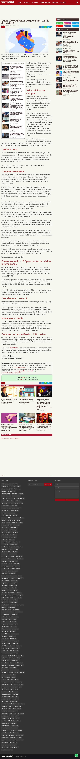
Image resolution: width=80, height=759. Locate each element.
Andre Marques (5, 597)
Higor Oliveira (5, 508)
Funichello (18, 646)
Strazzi (18, 486)
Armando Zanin (18, 597)
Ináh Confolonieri (15, 660)
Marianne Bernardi (6, 696)
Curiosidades (5, 486)
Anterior (4, 476)
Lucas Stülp (20, 684)
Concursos (4, 491)
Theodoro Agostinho (6, 532)
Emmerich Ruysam (6, 633)
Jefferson (19, 508)
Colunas (3, 612)
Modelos (9, 496)
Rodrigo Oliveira (15, 725)
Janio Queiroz (5, 546)
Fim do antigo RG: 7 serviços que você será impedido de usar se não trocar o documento (70, 92)
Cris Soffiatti (18, 501)
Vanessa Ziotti (5, 745)
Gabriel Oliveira (15, 542)
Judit (18, 525)
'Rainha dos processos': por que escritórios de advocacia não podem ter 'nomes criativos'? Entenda (9, 400)
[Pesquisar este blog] (36, 484)
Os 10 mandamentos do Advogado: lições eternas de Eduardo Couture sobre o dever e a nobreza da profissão (16, 69)
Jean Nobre (11, 665)
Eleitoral (3, 488)
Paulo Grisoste (14, 711)
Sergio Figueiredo (14, 733)
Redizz (18, 720)
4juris (9, 595)
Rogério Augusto (5, 728)
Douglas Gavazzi (5, 624)
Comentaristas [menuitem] (45, 2)
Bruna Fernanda (5, 604)
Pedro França (13, 713)
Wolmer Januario (5, 505)
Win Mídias (14, 551)
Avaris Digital (4, 602)
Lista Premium (18, 682)
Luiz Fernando (5, 527)
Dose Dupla (4, 561)
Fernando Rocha (14, 641)
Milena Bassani (13, 530)
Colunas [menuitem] (26, 2)
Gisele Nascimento (14, 650)
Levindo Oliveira (5, 682)
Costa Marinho (14, 614)
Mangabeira (4, 503)
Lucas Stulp (13, 684)
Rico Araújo (13, 723)
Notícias (3, 484)
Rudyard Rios (11, 592)
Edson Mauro (13, 626)
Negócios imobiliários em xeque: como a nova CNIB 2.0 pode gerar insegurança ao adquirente (17, 83)
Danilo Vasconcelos (14, 617)
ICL (22, 655)
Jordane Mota (5, 667)
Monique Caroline (11, 520)
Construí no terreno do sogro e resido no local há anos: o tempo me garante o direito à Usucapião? (26, 400)
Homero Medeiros (12, 655)
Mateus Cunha (15, 696)
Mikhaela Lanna (13, 701)
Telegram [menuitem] (35, 2)
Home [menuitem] (19, 2)
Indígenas (18, 658)
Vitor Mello (15, 532)
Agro (12, 501)
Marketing (14, 493)
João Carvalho (13, 667)
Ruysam (20, 730)
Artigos (3, 27)
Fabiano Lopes (11, 517)
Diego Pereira (13, 621)
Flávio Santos (12, 646)
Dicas (14, 486)
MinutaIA (13, 578)
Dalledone (21, 493)
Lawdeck (13, 677)
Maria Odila (15, 694)
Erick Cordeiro (12, 636)
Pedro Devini (14, 580)
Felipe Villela (16, 563)
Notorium (11, 503)
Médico (18, 520)
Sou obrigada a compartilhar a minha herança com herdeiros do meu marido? (71, 73)
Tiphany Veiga (13, 740)
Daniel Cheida (5, 617)
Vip (10, 486)
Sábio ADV (12, 737)
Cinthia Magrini (13, 537)
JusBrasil (3, 520)
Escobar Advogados (6, 542)
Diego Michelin (5, 621)
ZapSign (10, 749)
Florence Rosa (15, 643)
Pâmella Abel (11, 718)
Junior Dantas (5, 672)
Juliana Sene (4, 573)
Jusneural (22, 672)
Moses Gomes (5, 704)
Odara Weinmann (5, 580)
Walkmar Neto (5, 534)
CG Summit (4, 607)
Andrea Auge (14, 505)
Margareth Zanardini (6, 694)
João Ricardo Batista (13, 571)
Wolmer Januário (14, 747)
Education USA (5, 631)
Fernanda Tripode (16, 496)
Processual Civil (15, 716)
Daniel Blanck (5, 539)
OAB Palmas (4, 706)
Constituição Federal (19, 367)
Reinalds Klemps (15, 510)
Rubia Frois (4, 592)
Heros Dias (4, 655)
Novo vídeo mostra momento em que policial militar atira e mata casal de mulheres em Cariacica (16, 76)
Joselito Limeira (20, 517)
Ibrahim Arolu (5, 658)
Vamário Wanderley (6, 551)
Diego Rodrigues (18, 503)
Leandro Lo (12, 508)
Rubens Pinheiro (12, 730)
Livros (13, 498)
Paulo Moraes (5, 713)
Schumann (4, 513)
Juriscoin (8, 498)
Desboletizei (4, 619)
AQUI (23, 377)
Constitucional (18, 612)
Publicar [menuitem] (55, 2)
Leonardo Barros (14, 679)
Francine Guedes (15, 566)
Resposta (14, 588)
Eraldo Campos (15, 633)
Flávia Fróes (4, 646)
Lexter (12, 682)
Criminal (10, 491)
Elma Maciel (12, 631)
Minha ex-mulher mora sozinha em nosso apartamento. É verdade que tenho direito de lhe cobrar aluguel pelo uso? (9, 427)
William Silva (14, 522)
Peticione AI (4, 549)
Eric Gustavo (4, 636)
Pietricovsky (11, 549)
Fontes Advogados (6, 566)
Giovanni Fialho (5, 650)
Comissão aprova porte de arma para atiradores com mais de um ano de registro (70, 79)
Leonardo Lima (5, 575)
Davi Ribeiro (20, 559)
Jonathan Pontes (19, 665)
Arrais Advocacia (5, 600)
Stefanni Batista (5, 737)
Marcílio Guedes (20, 498)
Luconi (20, 575)
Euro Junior (4, 517)
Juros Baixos (14, 348)
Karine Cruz (12, 675)
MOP (21, 687)
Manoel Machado (13, 527)
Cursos (3, 496)
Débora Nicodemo (13, 561)
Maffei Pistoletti (5, 689)
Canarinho (4, 559)
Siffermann (18, 592)
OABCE (10, 706)
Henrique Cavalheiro (15, 568)
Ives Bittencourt (18, 662)
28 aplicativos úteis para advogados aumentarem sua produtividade (16, 113)
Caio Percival (19, 556)
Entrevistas (15, 515)
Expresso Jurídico (5, 641)
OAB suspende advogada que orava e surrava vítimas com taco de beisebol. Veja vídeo (71, 66)
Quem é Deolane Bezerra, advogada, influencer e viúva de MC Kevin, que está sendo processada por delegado (17, 127)
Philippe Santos (5, 583)
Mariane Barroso (5, 578)
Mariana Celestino (18, 546)
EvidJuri (10, 563)
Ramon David (5, 585)
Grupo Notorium (13, 653)
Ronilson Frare (14, 728)
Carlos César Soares (6, 609)
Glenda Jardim (5, 653)
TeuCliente (19, 737)
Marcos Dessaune (13, 691)
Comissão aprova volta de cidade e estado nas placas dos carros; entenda (17, 134)
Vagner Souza (5, 742)
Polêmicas (14, 484)
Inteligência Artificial (6, 493)
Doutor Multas (14, 624)
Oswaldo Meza (17, 706)
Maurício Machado (14, 699)
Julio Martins (9, 488)
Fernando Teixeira (6, 643)
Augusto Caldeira (5, 556)
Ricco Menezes (5, 590)
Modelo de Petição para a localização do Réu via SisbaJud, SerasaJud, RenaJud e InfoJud (16, 119)
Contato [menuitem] (63, 2)
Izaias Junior (4, 665)
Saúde (3, 501)
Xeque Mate (4, 749)
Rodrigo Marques (5, 725)
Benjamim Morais (13, 602)
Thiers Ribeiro (5, 740)
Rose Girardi (4, 730)
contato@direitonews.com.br (11, 373)
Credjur (20, 522)
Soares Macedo (19, 735)
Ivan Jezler (11, 662)
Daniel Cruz (12, 539)
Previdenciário (13, 583)
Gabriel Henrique (5, 648)
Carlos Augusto (11, 607)
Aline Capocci (5, 554)
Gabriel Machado (15, 648)
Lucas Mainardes (5, 684)
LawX (11, 546)
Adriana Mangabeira (6, 515)
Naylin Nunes (21, 704)
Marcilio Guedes (14, 689)
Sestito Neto (4, 735)
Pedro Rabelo (21, 713)
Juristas (11, 672)
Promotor (4, 718)
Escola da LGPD (5, 638)
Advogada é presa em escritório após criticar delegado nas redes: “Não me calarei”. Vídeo (16, 90)
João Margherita (5, 670)
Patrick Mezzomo (5, 711)
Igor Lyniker (4, 571)
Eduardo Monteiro (14, 629)
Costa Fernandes (5, 614)
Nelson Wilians (20, 578)
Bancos (12, 556)
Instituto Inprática (5, 660)
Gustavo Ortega (5, 568)
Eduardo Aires (5, 629)
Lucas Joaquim (13, 575)
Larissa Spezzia (12, 573)
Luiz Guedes (4, 687)
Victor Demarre (13, 745)
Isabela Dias (4, 662)
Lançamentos (17, 488)
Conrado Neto (10, 612)
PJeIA (10, 708)
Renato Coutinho (5, 723)
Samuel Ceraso (5, 733)
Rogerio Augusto (13, 590)
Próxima (50, 476)
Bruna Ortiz (13, 604)
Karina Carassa (5, 675)
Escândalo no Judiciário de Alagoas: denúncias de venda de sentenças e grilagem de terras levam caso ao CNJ (16, 98)
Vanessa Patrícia (13, 742)
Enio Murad (4, 563)
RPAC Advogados (5, 510)
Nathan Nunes (13, 704)
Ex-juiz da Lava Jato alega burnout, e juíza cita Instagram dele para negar (70, 85)
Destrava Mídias (12, 619)
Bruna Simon (20, 604)
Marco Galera (5, 530)
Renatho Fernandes (6, 588)
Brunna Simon (5, 537)
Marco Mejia (4, 691)
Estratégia (4, 525)
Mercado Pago (5, 701)
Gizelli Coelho (5, 544)
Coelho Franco (15, 609)
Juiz (11, 670)
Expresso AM (13, 638)
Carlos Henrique (11, 559)
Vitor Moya (4, 595)
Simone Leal (11, 735)
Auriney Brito (14, 600)
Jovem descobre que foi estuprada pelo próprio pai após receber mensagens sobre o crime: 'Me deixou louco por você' (70, 59)
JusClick (16, 672)
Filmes (3, 498)
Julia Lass (16, 670)
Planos (3, 522)
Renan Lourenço (13, 585)
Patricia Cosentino (17, 708)
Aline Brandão (13, 534)
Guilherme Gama (13, 544)
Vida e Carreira (11, 513)
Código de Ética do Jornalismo (26, 371)
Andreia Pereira (13, 554)
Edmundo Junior (5, 626)
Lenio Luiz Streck (5, 679)
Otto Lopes (4, 708)
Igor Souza (12, 658)
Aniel (11, 597)
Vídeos (7, 501)
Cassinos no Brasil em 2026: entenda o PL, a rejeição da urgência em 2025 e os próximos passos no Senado (44, 427)
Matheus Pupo (5, 699)
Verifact (8, 522)
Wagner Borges (5, 747)
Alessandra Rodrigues (17, 595)
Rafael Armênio (11, 720)
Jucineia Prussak (11, 525)
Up (14, 491)
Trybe (17, 549)
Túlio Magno (20, 740)
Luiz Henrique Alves (13, 687)
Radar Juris (4, 720)
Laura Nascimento (6, 677)
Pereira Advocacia (6, 716)
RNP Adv (17, 718)
